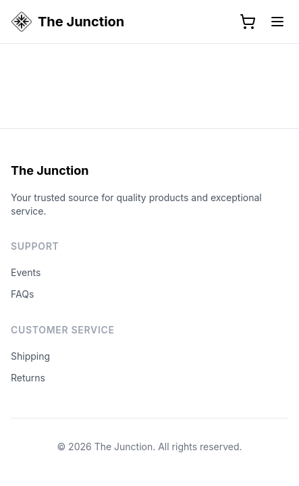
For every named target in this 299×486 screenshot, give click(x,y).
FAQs (22, 294)
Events (25, 272)
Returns (28, 377)
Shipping (30, 356)
